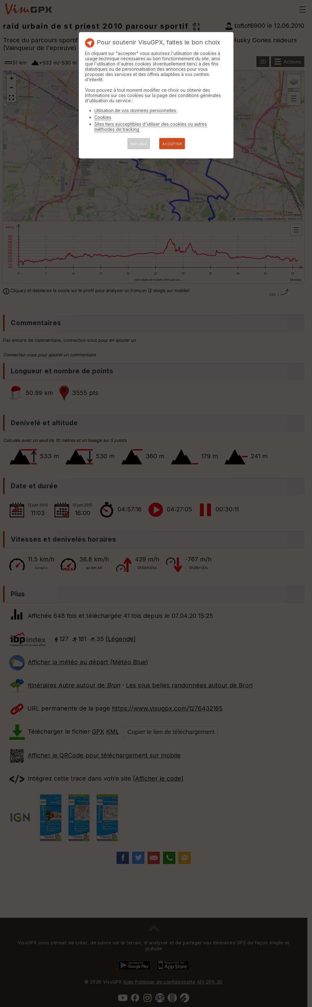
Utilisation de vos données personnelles (135, 110)
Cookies (102, 117)
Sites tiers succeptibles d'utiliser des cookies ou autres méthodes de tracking (150, 126)
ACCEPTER (172, 144)
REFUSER (138, 144)
